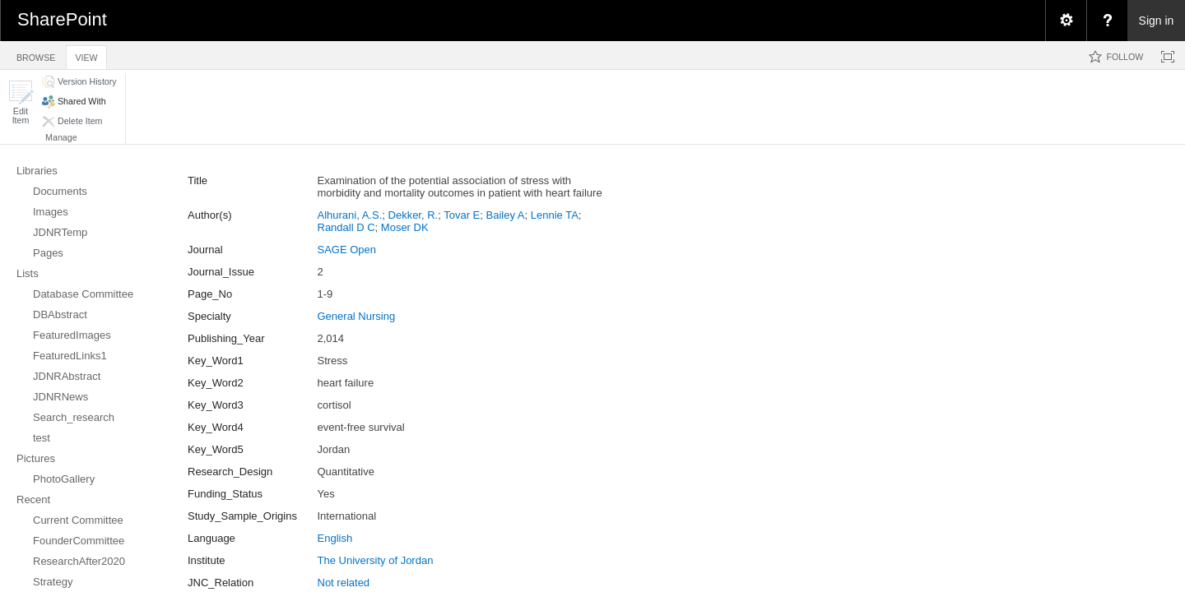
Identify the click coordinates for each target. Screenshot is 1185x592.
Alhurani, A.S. (350, 215)
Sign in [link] (1156, 20)
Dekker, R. (413, 215)
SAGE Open (347, 249)
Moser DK (405, 227)
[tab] (35, 54)
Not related (344, 582)
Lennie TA (555, 215)
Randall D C (346, 227)
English (335, 538)
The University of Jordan (376, 560)
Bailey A (505, 215)
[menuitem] (1065, 20)
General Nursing (357, 316)
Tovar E (462, 215)
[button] (20, 102)
